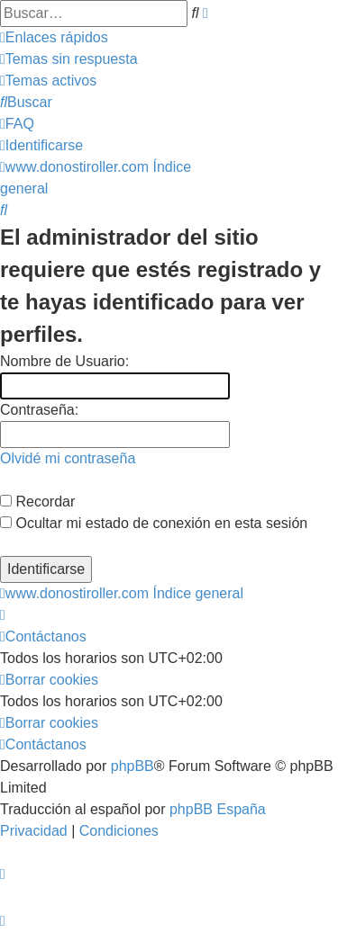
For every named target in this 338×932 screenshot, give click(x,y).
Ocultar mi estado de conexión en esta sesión (153, 523)
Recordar (37, 501)
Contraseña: (39, 409)
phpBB (132, 766)
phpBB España (217, 809)
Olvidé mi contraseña (67, 458)
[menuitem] (69, 59)
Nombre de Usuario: (64, 361)
